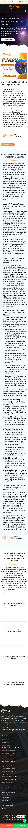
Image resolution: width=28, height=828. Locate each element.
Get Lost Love (5, 800)
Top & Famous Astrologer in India (10, 776)
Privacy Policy (5, 742)
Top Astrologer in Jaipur (7, 766)
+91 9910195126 (8, 727)
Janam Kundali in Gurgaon (8, 792)
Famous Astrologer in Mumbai (9, 771)
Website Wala (18, 819)
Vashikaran (4, 808)
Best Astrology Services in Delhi (9, 779)
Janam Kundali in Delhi (7, 782)
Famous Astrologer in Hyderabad (10, 756)
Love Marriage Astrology (8, 803)
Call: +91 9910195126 (8, 39)
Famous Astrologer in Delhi (8, 750)
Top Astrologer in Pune (7, 774)
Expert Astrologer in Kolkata (8, 768)
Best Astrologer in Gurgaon (8, 753)
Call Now (7, 826)
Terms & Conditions (6, 745)
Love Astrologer (5, 797)
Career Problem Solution (8, 794)
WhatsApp (21, 826)
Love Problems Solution (7, 805)
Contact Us (4, 739)
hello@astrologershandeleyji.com (14, 730)
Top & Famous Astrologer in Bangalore (11, 747)
